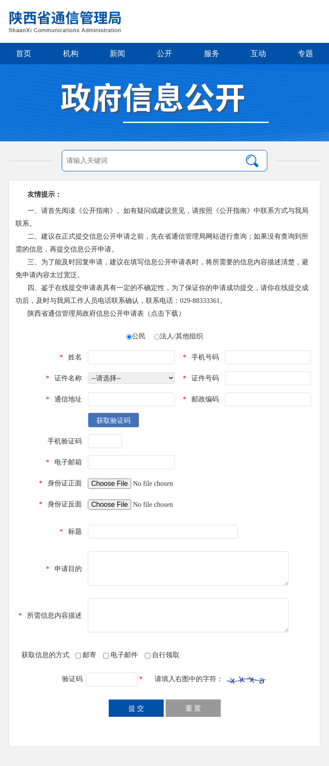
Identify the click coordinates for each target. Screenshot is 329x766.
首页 (23, 53)
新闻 (117, 53)
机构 (70, 53)
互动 (258, 53)
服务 (211, 53)
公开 (164, 53)
